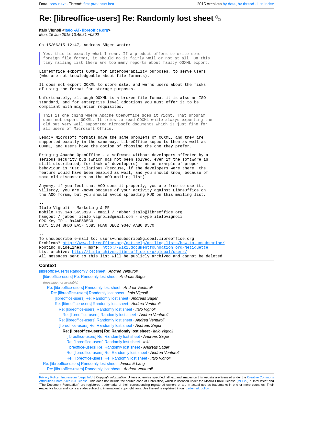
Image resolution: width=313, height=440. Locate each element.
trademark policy (197, 436)
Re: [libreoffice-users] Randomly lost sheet (83, 335)
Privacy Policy (49, 425)
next (62, 4)
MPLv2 (242, 429)
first (86, 4)
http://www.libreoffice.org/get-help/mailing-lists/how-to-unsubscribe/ (143, 287)
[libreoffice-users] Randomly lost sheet (72, 319)
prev (53, 4)
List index (265, 4)
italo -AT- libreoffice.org (86, 30)
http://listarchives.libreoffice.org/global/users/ (129, 298)
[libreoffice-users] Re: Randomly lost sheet (79, 324)
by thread (246, 4)
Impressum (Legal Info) (77, 425)
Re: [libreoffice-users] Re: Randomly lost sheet (130, 18)
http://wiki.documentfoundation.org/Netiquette (155, 293)
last (111, 4)
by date (229, 4)
